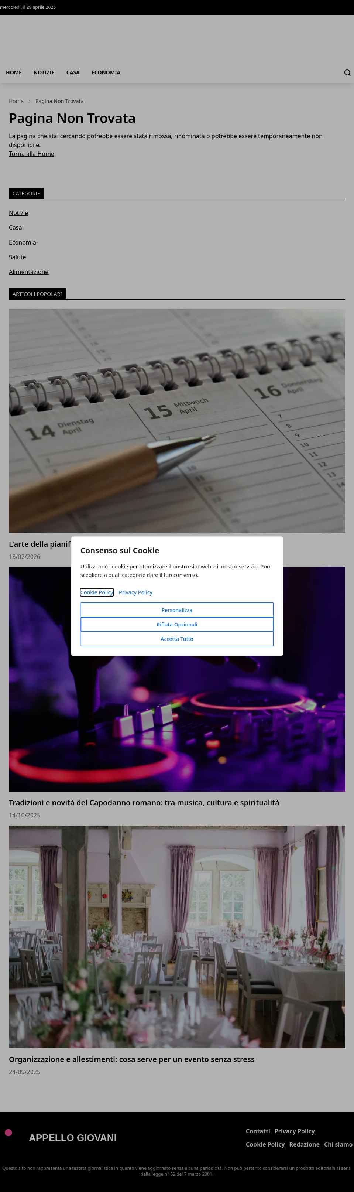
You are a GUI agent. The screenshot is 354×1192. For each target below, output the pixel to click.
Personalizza (177, 610)
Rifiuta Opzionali (177, 624)
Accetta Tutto (177, 638)
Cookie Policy (96, 592)
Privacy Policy (135, 592)
